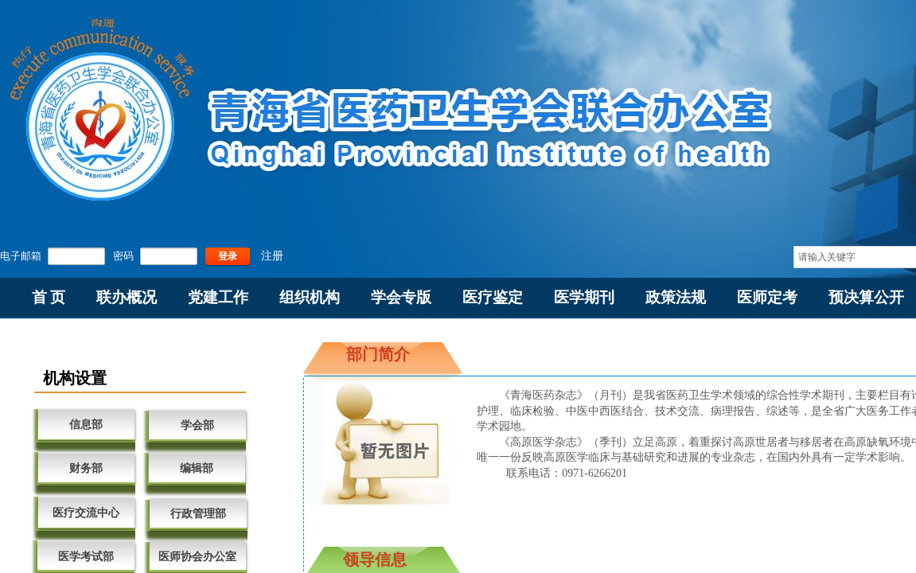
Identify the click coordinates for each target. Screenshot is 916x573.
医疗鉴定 (492, 297)
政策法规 (675, 297)
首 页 (49, 297)
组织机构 (309, 297)
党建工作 (218, 297)
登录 (227, 256)
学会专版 (401, 297)
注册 (272, 256)
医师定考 (767, 297)
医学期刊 (584, 297)
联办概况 (126, 297)
